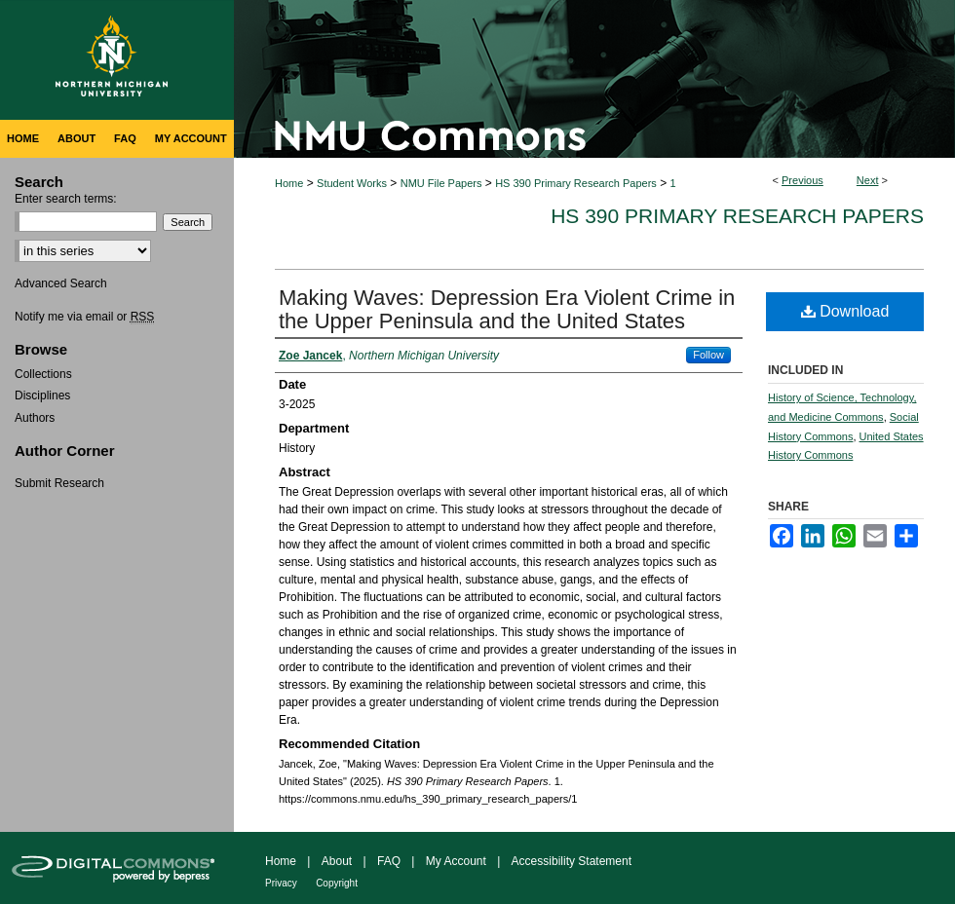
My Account (456, 861)
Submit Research (59, 483)
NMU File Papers (441, 183)
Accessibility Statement (571, 861)
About (337, 861)
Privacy (281, 883)
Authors (35, 418)
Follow (708, 354)
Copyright (337, 883)
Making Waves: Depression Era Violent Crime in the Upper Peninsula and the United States (507, 309)
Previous (802, 180)
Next (868, 180)
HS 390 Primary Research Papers (576, 183)
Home (289, 183)
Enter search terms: (66, 199)
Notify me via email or (84, 316)
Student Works (352, 183)
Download (845, 311)
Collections (43, 374)
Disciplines (42, 395)
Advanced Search (61, 283)
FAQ (389, 861)
